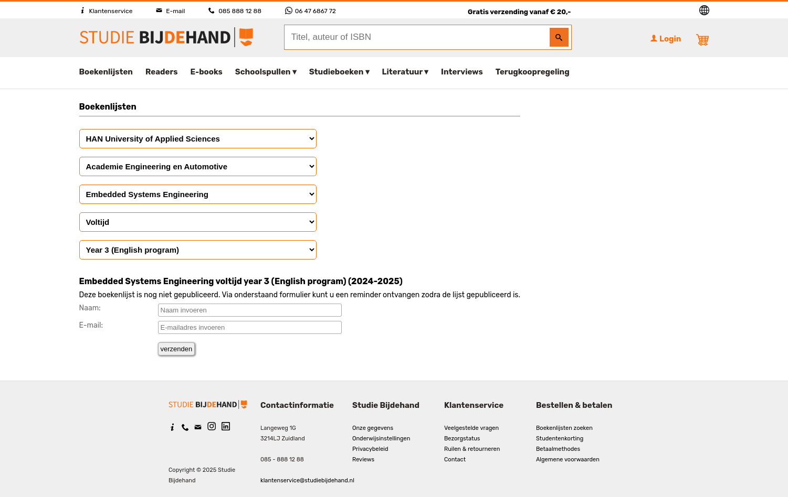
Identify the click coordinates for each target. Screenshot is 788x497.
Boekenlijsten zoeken (564, 428)
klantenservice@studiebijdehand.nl (307, 480)
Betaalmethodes (558, 449)
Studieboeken (336, 72)
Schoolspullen (263, 72)
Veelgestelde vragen (471, 428)
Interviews (462, 72)
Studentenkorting (559, 438)
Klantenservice (106, 11)
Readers (161, 72)
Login (665, 39)
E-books (207, 72)
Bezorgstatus (462, 438)
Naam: (90, 308)
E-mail (170, 11)
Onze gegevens (372, 428)
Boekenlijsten (106, 72)
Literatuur (402, 72)
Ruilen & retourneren (472, 449)
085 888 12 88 (234, 11)
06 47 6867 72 (310, 11)
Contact (455, 459)
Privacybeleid (370, 449)
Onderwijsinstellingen (381, 438)
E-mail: (91, 325)
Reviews (363, 459)
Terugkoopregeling (533, 72)
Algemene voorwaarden (568, 459)
